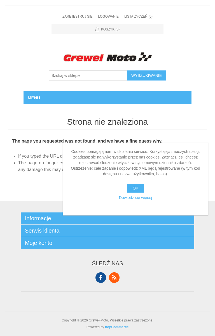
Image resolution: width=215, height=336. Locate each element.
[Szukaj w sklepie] (88, 75)
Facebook (100, 277)
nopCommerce (116, 327)
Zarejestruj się (77, 16)
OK (135, 188)
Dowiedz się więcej (135, 197)
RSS (114, 277)
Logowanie (108, 16)
